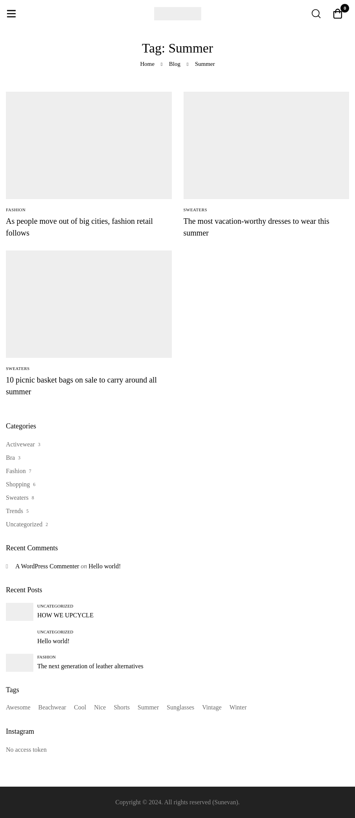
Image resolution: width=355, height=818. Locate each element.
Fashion (16, 471)
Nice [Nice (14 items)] (100, 707)
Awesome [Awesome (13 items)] (18, 707)
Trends (14, 511)
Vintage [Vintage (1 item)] (212, 707)
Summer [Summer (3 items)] (148, 707)
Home (147, 64)
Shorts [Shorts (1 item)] (122, 707)
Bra (10, 457)
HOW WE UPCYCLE (65, 615)
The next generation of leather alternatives (90, 666)
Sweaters (17, 497)
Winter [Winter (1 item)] (238, 707)
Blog (174, 64)
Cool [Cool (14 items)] (80, 707)
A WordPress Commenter (47, 566)
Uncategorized (24, 524)
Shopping (18, 484)
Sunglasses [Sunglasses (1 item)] (180, 707)
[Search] (316, 13)
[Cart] (338, 13)
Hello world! (105, 566)
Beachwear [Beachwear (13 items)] (52, 707)
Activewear (20, 444)
